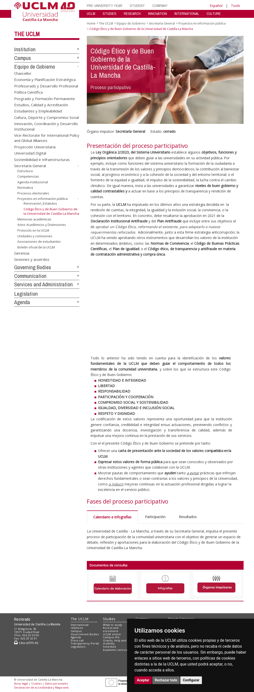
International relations (80, 626)
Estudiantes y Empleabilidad (38, 110)
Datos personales (56, 683)
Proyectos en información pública (42, 198)
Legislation (26, 293)
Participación (155, 516)
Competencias (28, 176)
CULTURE (214, 13)
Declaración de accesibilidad (33, 687)
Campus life (111, 637)
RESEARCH (132, 13)
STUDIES (109, 13)
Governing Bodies (32, 267)
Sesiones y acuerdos (31, 259)
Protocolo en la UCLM (33, 230)
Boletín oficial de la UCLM (36, 247)
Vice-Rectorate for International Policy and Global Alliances (46, 138)
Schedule (109, 646)
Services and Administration (43, 284)
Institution (24, 49)
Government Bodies (85, 634)
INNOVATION (157, 13)
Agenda (22, 302)
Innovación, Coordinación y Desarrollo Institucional (46, 126)
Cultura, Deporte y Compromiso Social (46, 117)
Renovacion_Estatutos (40, 203)
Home (91, 23)
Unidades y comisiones (34, 236)
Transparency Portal (85, 643)
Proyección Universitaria (35, 146)
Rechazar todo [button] (166, 680)
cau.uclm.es (26, 642)
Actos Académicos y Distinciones (41, 224)
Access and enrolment (110, 629)
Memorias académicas (34, 219)
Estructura (25, 170)
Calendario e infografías (112, 517)
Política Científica (28, 92)
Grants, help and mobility (114, 642)
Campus (22, 58)
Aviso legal (21, 683)
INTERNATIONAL (186, 13)
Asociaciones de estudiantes (39, 241)
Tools (235, 5)
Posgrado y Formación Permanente (44, 98)
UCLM (91, 13)
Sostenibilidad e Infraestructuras (42, 159)
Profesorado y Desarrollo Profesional (46, 85)
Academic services (116, 650)
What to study (112, 625)
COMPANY (160, 5)
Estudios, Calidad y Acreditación (41, 104)
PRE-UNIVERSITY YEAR (104, 5)
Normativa (25, 187)
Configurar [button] (191, 680)
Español (216, 5)
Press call (77, 640)
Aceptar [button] (143, 680)
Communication (30, 276)
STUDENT (137, 5)
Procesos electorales (33, 193)
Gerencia (21, 252)
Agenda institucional (32, 182)
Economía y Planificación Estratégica (45, 79)
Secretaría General (30, 165)
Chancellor (23, 73)
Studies (109, 618)
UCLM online (112, 634)
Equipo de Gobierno (34, 66)
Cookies (36, 683)
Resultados (188, 516)
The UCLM (27, 34)
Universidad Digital (30, 153)
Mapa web (62, 687)
